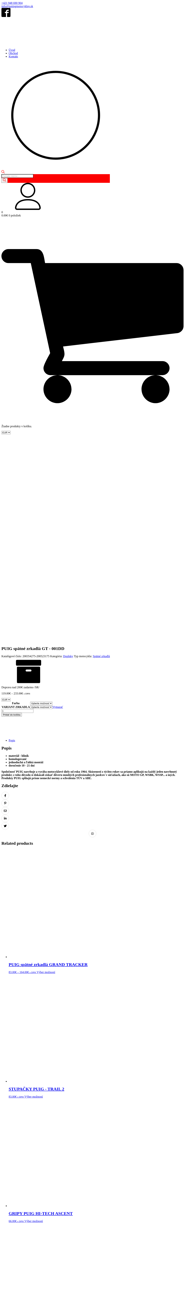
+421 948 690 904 (12, 3)
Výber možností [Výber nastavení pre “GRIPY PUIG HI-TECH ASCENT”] (33, 1025)
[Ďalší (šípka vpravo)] (6, 1291)
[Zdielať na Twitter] (5, 630)
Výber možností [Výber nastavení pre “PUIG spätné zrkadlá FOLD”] (46, 1150)
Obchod (13, 53)
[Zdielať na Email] (5, 615)
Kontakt (13, 56)
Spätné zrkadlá (101, 460)
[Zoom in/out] (2, 1288)
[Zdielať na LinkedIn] (5, 623)
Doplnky (68, 460)
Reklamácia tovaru (94, 1242)
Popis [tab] (12, 545)
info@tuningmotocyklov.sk (17, 6)
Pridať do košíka (11, 519)
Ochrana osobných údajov (42, 1242)
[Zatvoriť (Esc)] (13, 1288)
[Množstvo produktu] (17, 516)
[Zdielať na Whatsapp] (92, 638)
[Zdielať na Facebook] (5, 600)
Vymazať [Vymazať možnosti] (57, 511)
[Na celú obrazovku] (6, 1288)
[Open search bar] (3, 172)
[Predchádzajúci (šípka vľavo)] (2, 1291)
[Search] (4, 180)
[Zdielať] (10, 1288)
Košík (22, 1228)
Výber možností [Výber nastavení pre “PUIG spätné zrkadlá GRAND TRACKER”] (46, 776)
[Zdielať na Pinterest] (5, 608)
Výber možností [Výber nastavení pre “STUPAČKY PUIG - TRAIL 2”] (33, 901)
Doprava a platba (115, 1242)
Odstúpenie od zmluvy (70, 1242)
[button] (92, 197)
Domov (5, 1228)
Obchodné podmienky (14, 1242)
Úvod (12, 49)
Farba (16, 507)
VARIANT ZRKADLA (16, 511)
